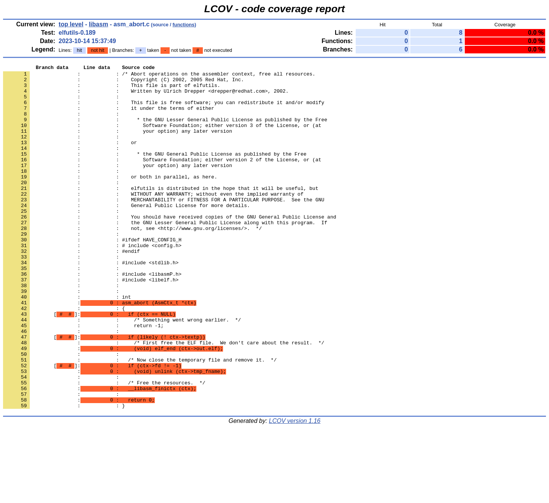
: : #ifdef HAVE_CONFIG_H (92, 275)
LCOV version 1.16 (294, 489)
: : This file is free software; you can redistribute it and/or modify (163, 110)
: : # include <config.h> (92, 281)
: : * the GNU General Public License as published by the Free (155, 172)
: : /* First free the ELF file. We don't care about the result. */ (163, 398)
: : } (64, 474)
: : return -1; (83, 377)
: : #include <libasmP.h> (92, 316)
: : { (64, 357)
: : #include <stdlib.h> (90, 302)
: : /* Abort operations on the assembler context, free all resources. (159, 75)
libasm (98, 24)
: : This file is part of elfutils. (111, 89)
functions (184, 24)
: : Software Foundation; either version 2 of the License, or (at (162, 178)
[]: (89, 364)
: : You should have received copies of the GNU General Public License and (169, 247)
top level (71, 24)
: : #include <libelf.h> (90, 323)
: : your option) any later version (117, 144)
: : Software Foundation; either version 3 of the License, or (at (162, 137)
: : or (70, 158)
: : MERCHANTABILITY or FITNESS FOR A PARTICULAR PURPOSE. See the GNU (163, 226)
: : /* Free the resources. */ (104, 446)
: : (62, 103)
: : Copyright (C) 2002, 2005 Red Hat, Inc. (123, 82)
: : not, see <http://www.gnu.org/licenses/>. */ (132, 261)
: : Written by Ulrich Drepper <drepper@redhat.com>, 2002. (146, 96)
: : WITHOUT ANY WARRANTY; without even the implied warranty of (153, 220)
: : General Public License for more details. (126, 233)
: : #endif (71, 288)
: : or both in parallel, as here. (110, 199)
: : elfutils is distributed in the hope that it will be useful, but (160, 213)
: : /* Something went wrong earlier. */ (122, 371)
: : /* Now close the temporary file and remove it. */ (140, 419)
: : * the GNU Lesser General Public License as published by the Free (165, 130)
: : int (67, 343)
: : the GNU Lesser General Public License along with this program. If (165, 254)
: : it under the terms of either (108, 117)
